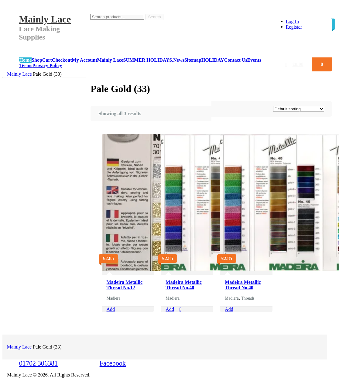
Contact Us (235, 60)
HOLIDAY (212, 60)
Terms (25, 65)
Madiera (114, 298)
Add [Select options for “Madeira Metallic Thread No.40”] (229, 309)
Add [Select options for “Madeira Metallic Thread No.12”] (111, 309)
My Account (84, 60)
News (178, 60)
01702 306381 (38, 363)
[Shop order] (298, 109)
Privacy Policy (47, 65)
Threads (248, 298)
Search (154, 17)
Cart (47, 60)
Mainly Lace (45, 19)
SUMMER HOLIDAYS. (148, 60)
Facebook (113, 363)
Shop (37, 60)
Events (254, 60)
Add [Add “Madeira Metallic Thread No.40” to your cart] (170, 309)
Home (25, 60)
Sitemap (192, 60)
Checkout (62, 60)
